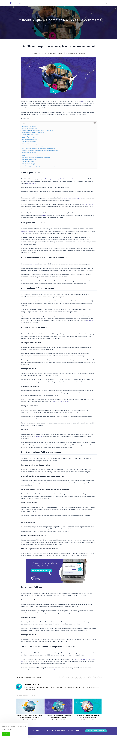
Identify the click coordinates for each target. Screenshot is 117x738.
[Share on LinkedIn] (76, 677)
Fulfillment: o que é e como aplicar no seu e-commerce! (64, 25)
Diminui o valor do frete (30, 152)
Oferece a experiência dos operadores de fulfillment (37, 157)
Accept (6, 734)
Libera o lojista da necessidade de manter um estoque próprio (39, 148)
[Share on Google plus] (68, 677)
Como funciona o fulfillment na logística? (33, 132)
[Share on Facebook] (64, 677)
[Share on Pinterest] (72, 677)
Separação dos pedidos (30, 138)
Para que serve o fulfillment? (30, 128)
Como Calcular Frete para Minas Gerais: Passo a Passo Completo (58, 716)
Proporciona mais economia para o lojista (34, 147)
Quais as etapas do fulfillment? (30, 134)
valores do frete (26, 231)
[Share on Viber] (80, 677)
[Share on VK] (84, 677)
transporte (44, 215)
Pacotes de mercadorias (30, 161)
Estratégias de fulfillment (29, 159)
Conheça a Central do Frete (95, 730)
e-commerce (34, 264)
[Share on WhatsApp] (100, 677)
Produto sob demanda (29, 163)
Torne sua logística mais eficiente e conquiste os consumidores (39, 167)
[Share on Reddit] (88, 677)
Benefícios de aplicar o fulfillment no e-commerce (36, 145)
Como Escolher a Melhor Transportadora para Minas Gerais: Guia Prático (29, 716)
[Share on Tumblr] (92, 677)
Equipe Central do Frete (40, 53)
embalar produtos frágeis (60, 401)
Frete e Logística (70, 53)
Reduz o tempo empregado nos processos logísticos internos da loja (41, 150)
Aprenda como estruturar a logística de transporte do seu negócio (87, 716)
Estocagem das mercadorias (31, 136)
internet (83, 101)
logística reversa (31, 183)
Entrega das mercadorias (30, 141)
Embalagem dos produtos (30, 139)
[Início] (39, 25)
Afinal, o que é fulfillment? (29, 126)
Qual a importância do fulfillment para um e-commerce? (37, 130)
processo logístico (89, 204)
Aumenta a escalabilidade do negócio (33, 155)
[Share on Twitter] (61, 677)
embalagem (89, 320)
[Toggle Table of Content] (94, 123)
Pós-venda (27, 143)
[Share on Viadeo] (96, 677)
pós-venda (39, 436)
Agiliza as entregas (28, 154)
